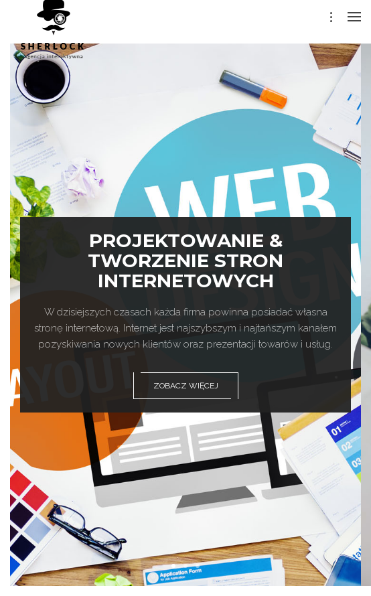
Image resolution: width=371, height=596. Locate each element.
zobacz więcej (185, 385)
